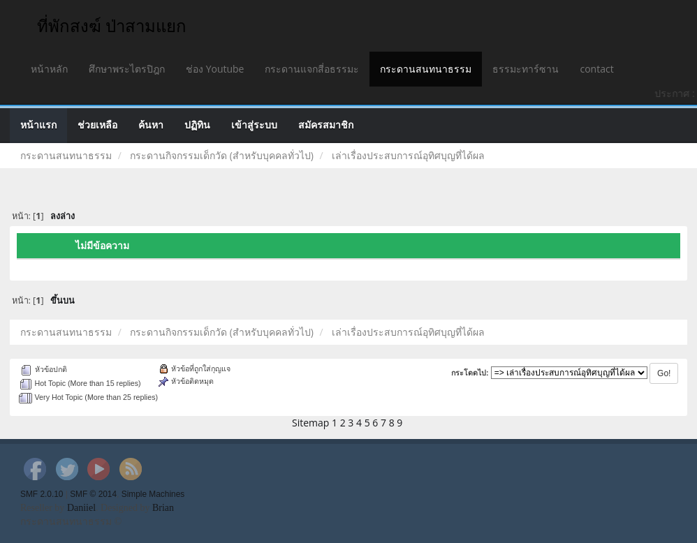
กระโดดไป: (470, 373)
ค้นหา (150, 125)
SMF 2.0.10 (41, 494)
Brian (163, 508)
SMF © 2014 (93, 494)
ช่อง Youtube (215, 68)
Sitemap (310, 422)
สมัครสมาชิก (325, 125)
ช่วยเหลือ (97, 125)
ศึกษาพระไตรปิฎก (127, 68)
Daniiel (81, 508)
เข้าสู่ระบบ (254, 125)
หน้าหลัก (49, 68)
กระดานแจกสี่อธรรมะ (312, 68)
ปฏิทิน (197, 125)
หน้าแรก (38, 125)
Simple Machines (153, 494)
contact (596, 68)
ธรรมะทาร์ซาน (525, 68)
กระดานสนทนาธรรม (425, 68)
